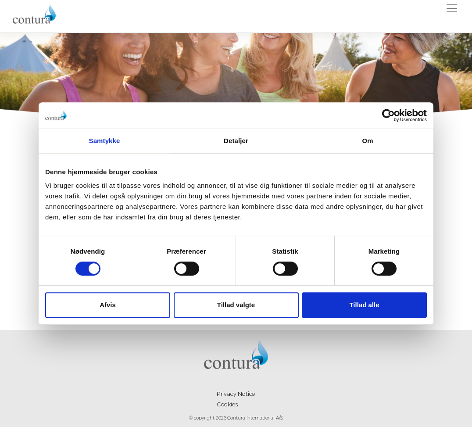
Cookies (228, 403)
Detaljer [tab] (236, 140)
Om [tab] (367, 140)
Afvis (108, 305)
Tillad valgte (236, 305)
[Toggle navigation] (452, 10)
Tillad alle (364, 305)
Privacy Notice (236, 393)
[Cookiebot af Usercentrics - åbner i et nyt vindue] (388, 115)
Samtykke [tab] (104, 140)
